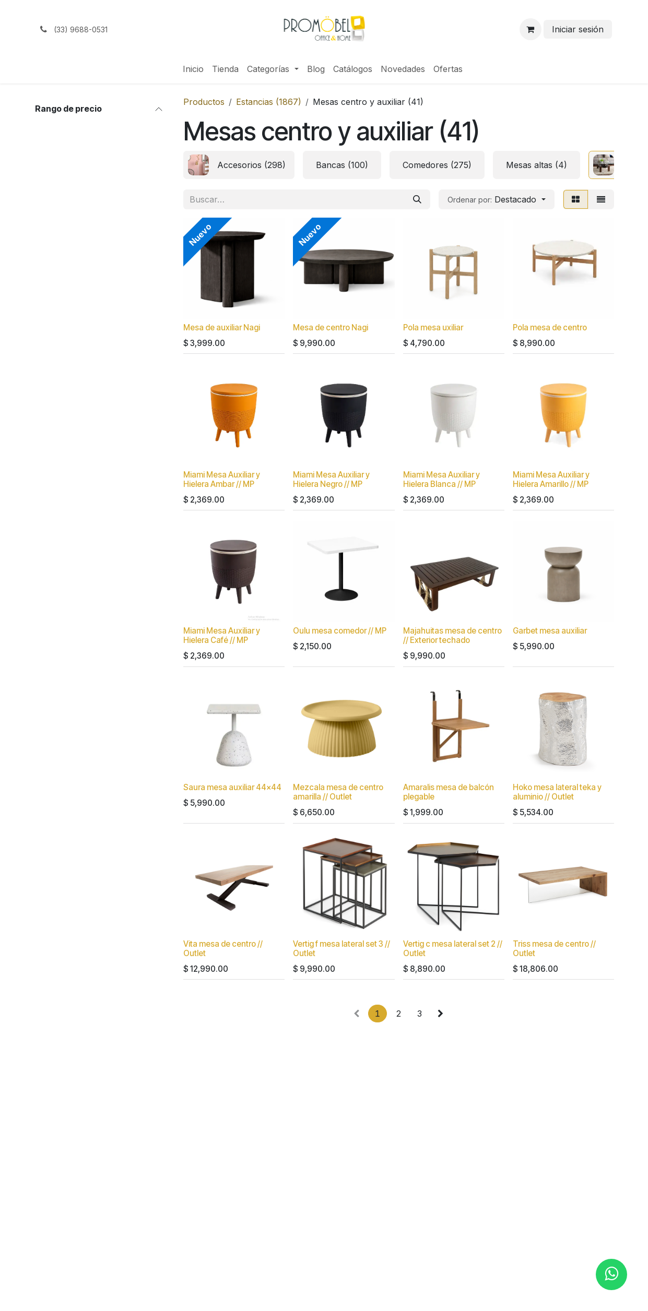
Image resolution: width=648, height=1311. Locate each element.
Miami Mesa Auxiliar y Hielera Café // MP (221, 635)
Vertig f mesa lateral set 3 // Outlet (341, 948)
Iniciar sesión (578, 29)
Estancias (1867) (268, 102)
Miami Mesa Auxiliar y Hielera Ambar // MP (221, 478)
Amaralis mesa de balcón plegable (448, 792)
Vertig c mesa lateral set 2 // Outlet (452, 948)
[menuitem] (193, 68)
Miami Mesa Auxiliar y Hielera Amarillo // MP (550, 478)
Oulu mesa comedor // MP (339, 631)
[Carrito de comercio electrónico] (530, 29)
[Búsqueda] (417, 199)
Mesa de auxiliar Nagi (221, 327)
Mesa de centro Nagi (330, 327)
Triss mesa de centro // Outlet (553, 948)
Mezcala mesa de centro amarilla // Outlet (338, 792)
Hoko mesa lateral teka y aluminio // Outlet (556, 792)
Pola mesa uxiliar (433, 327)
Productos (204, 102)
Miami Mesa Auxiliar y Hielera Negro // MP (331, 478)
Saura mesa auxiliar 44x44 (232, 787)
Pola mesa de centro (549, 327)
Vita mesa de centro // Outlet (223, 948)
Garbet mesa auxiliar (549, 631)
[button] (496, 199)
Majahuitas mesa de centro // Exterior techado (452, 635)
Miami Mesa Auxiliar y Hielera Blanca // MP (441, 478)
